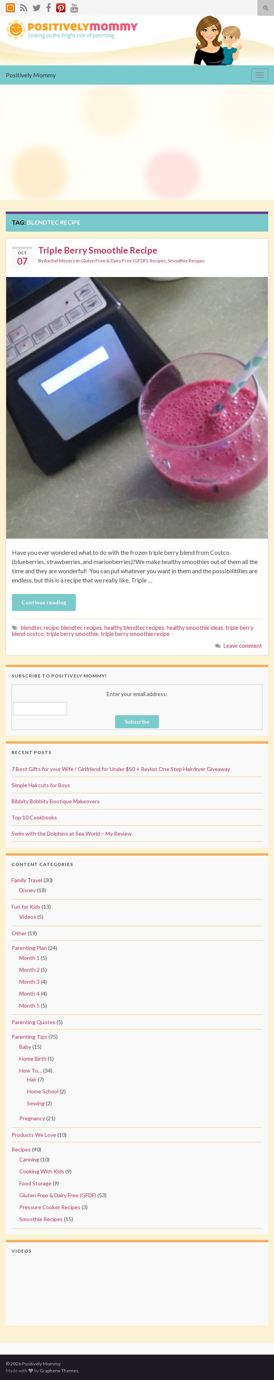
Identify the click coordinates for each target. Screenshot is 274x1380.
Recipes (158, 261)
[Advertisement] (137, 142)
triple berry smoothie (72, 634)
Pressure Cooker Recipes (49, 1207)
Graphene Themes (59, 1370)
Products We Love (34, 1134)
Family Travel (27, 880)
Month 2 (29, 969)
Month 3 (29, 981)
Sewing (36, 1103)
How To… (30, 1070)
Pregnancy (32, 1118)
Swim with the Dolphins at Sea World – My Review (72, 833)
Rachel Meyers (59, 261)
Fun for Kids (26, 906)
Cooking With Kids (41, 1171)
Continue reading (44, 602)
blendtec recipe (40, 627)
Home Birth (33, 1058)
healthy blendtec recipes (134, 627)
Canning (29, 1159)
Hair (32, 1079)
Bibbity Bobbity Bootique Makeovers (56, 801)
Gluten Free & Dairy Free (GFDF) (114, 261)
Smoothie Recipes (186, 261)
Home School (42, 1091)
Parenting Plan (29, 947)
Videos (27, 916)
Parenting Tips (29, 1036)
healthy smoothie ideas (195, 627)
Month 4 (29, 993)
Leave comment (243, 645)
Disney (27, 890)
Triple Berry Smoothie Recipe (97, 250)
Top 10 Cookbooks (34, 817)
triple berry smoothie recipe (135, 634)
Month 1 (29, 957)
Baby (25, 1046)
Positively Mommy (31, 74)
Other (19, 933)
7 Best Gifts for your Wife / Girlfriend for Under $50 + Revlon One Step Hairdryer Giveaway (121, 769)
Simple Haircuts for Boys (41, 785)
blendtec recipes (81, 627)
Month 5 (29, 1005)
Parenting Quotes (33, 1022)
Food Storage (35, 1183)
